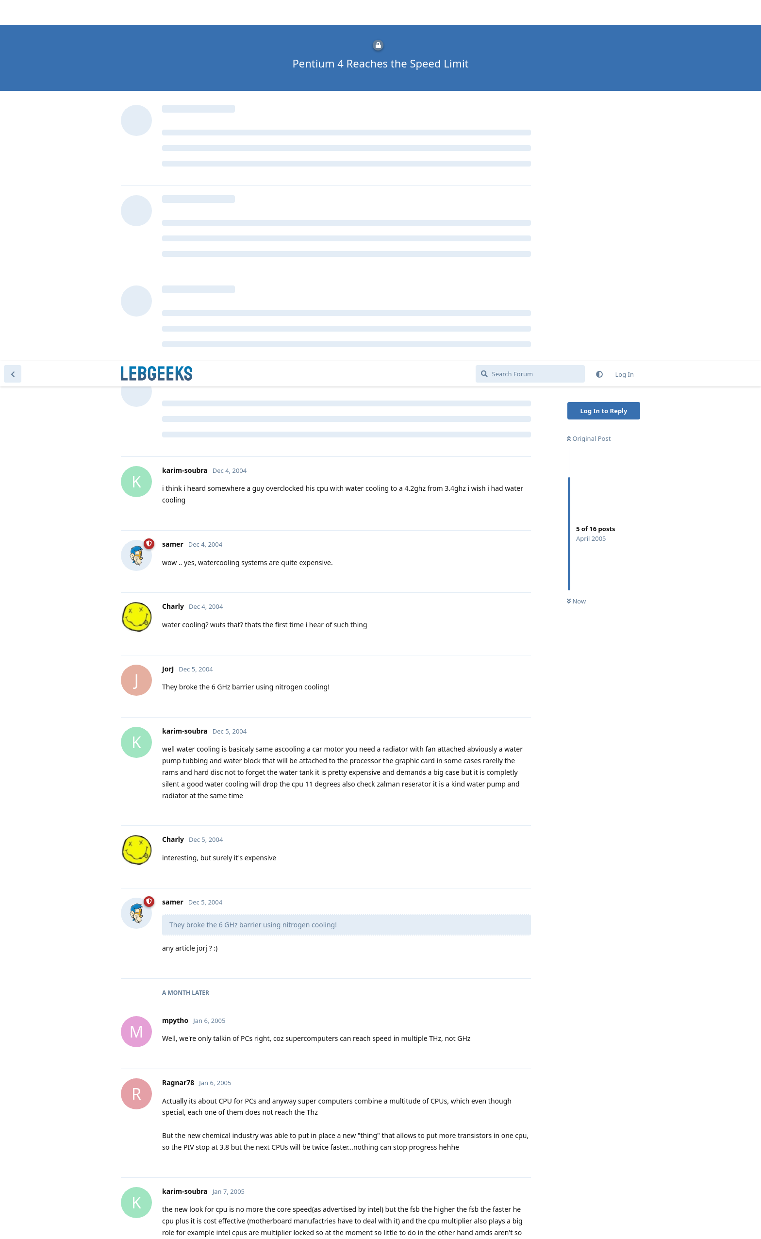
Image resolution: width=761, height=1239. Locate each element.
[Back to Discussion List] (12, 12)
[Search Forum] (530, 12)
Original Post (589, 77)
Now (576, 240)
